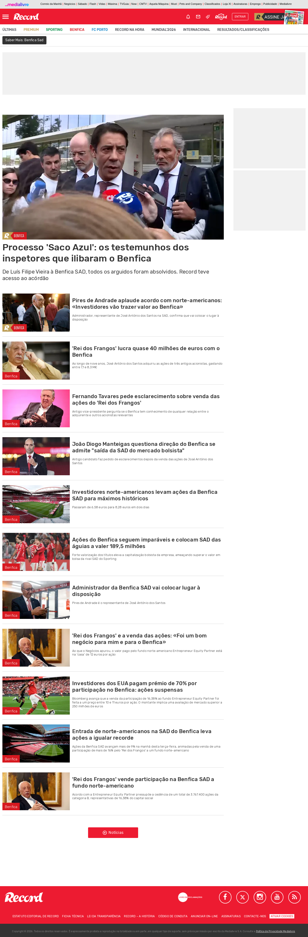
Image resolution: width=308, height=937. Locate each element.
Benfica (77, 30)
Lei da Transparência (104, 916)
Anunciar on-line (204, 916)
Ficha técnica (73, 916)
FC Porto (100, 30)
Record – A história (139, 916)
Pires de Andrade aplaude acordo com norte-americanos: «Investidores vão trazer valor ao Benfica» (147, 303)
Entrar (240, 16)
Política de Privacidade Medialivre (275, 931)
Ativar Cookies (282, 916)
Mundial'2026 (164, 30)
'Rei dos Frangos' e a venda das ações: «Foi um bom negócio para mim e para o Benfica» (139, 638)
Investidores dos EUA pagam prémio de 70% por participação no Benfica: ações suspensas (134, 686)
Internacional (196, 30)
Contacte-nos (255, 916)
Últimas (9, 30)
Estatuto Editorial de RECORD (36, 916)
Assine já (270, 16)
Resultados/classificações (243, 30)
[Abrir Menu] (5, 17)
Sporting (54, 30)
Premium (31, 30)
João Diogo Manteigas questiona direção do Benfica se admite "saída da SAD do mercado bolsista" (143, 447)
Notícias (113, 832)
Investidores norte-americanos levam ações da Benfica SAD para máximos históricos (145, 495)
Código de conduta (172, 916)
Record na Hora (129, 30)
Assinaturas (231, 916)
